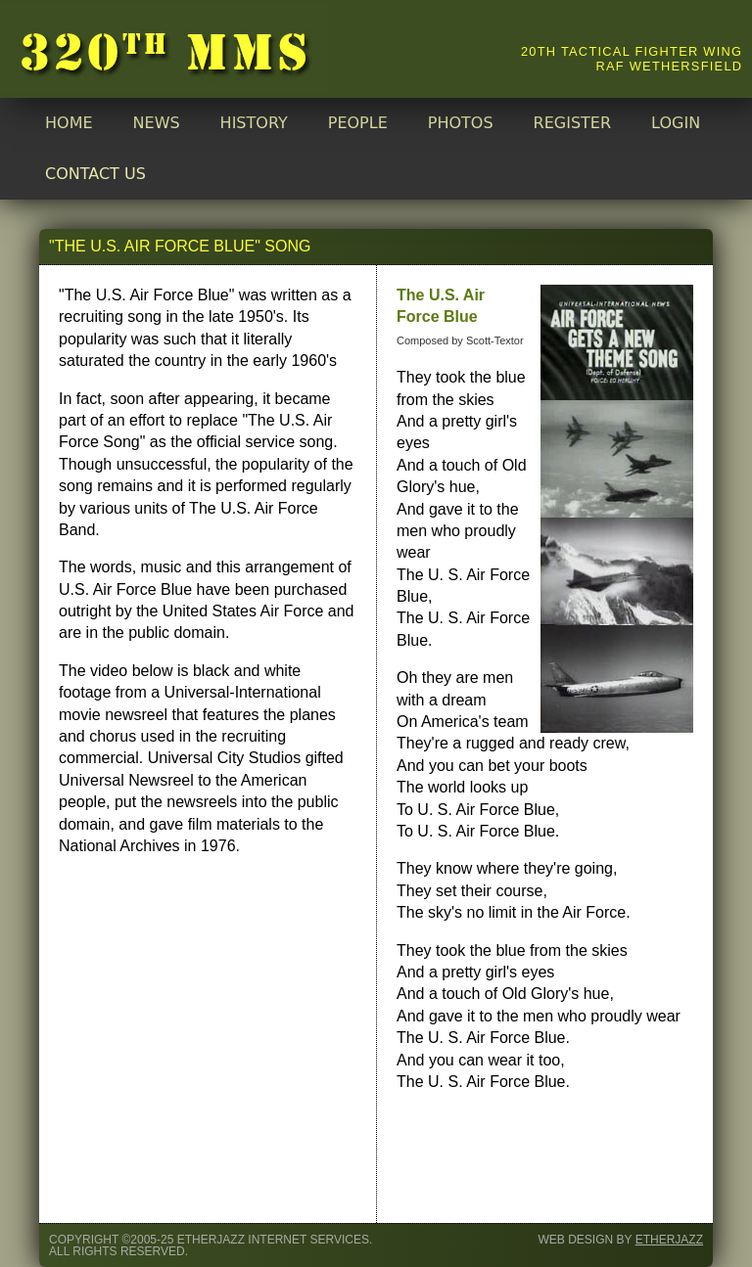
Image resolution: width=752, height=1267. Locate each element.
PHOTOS (461, 122)
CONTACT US (95, 173)
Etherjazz (669, 1239)
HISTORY (254, 122)
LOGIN (675, 122)
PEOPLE (358, 122)
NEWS (156, 122)
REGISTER (573, 122)
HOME (69, 122)
